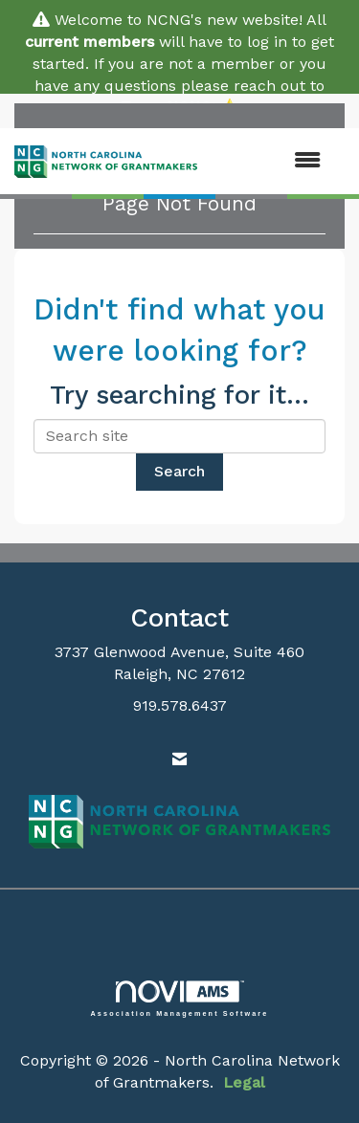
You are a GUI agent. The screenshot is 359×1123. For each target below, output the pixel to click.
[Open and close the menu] (268, 161)
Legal (244, 1082)
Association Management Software (180, 998)
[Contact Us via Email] (179, 760)
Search (179, 471)
